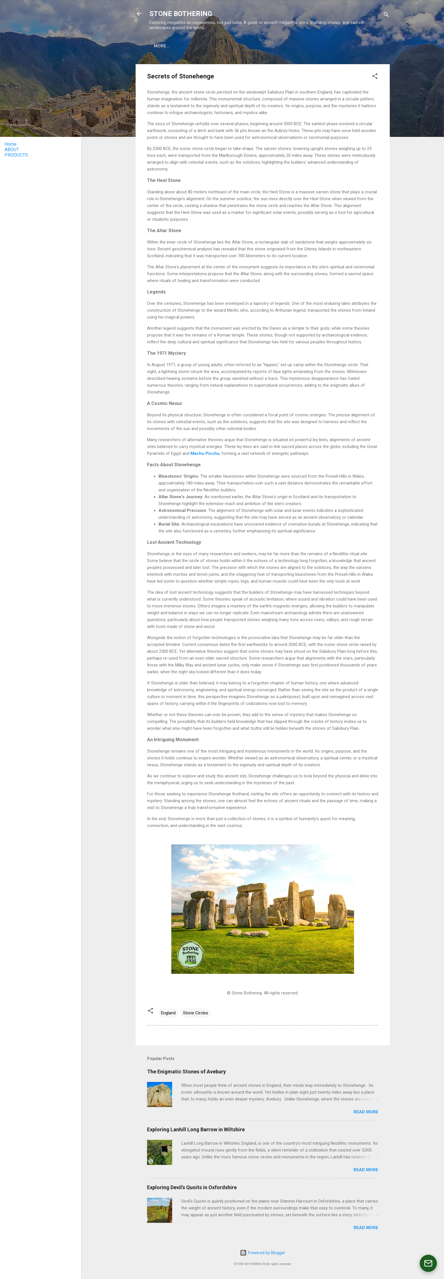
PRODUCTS (190, 45)
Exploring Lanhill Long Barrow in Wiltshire (196, 1129)
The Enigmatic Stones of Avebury (186, 1072)
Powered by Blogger (262, 1252)
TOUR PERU (225, 45)
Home (11, 144)
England (168, 1013)
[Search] (386, 15)
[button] (374, 77)
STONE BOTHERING (180, 14)
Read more (365, 1111)
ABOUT (161, 45)
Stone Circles (195, 1013)
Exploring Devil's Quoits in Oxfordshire (192, 1187)
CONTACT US (261, 45)
